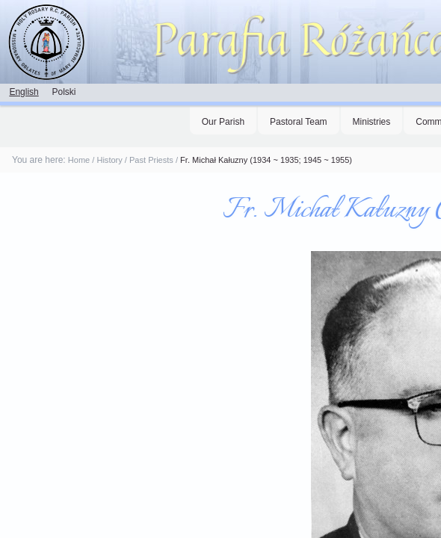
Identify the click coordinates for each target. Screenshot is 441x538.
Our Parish (223, 122)
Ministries (372, 122)
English (23, 92)
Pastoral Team (298, 122)
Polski (63, 92)
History (109, 159)
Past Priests (151, 159)
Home (79, 159)
